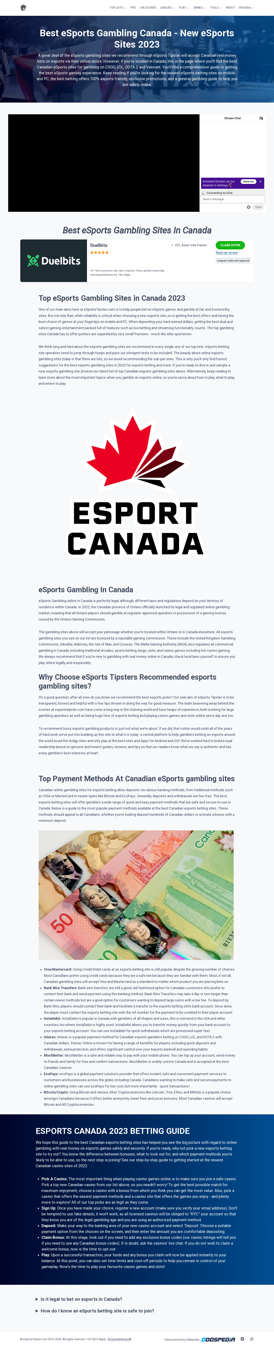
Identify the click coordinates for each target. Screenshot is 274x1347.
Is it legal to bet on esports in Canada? (81, 1298)
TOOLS (215, 7)
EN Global (245, 7)
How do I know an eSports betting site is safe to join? (97, 1310)
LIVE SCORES (151, 7)
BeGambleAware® (119, 1338)
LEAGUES (169, 7)
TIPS (136, 7)
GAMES (199, 7)
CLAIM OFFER (230, 245)
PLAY (184, 7)
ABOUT (231, 7)
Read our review (227, 252)
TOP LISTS (119, 7)
